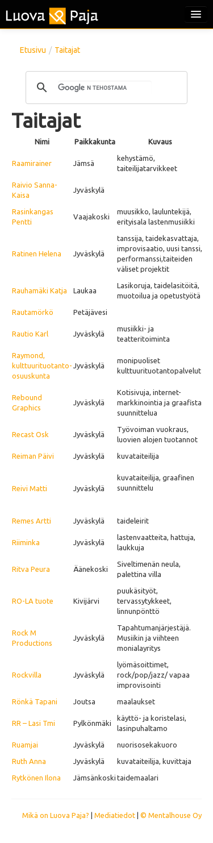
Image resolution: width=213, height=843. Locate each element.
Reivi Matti (29, 488)
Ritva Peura (31, 569)
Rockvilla (26, 675)
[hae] (105, 87)
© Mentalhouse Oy (171, 815)
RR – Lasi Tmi (33, 723)
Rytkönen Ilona (36, 778)
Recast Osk (30, 434)
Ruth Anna (29, 761)
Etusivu (33, 50)
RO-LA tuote (32, 601)
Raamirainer (32, 163)
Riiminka (26, 542)
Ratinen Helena (36, 254)
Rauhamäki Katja (39, 290)
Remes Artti (31, 521)
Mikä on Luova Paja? (55, 815)
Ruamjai (25, 745)
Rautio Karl (30, 334)
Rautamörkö (32, 312)
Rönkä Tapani (34, 701)
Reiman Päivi (33, 456)
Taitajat (67, 50)
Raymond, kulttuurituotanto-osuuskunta (42, 365)
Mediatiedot (114, 815)
